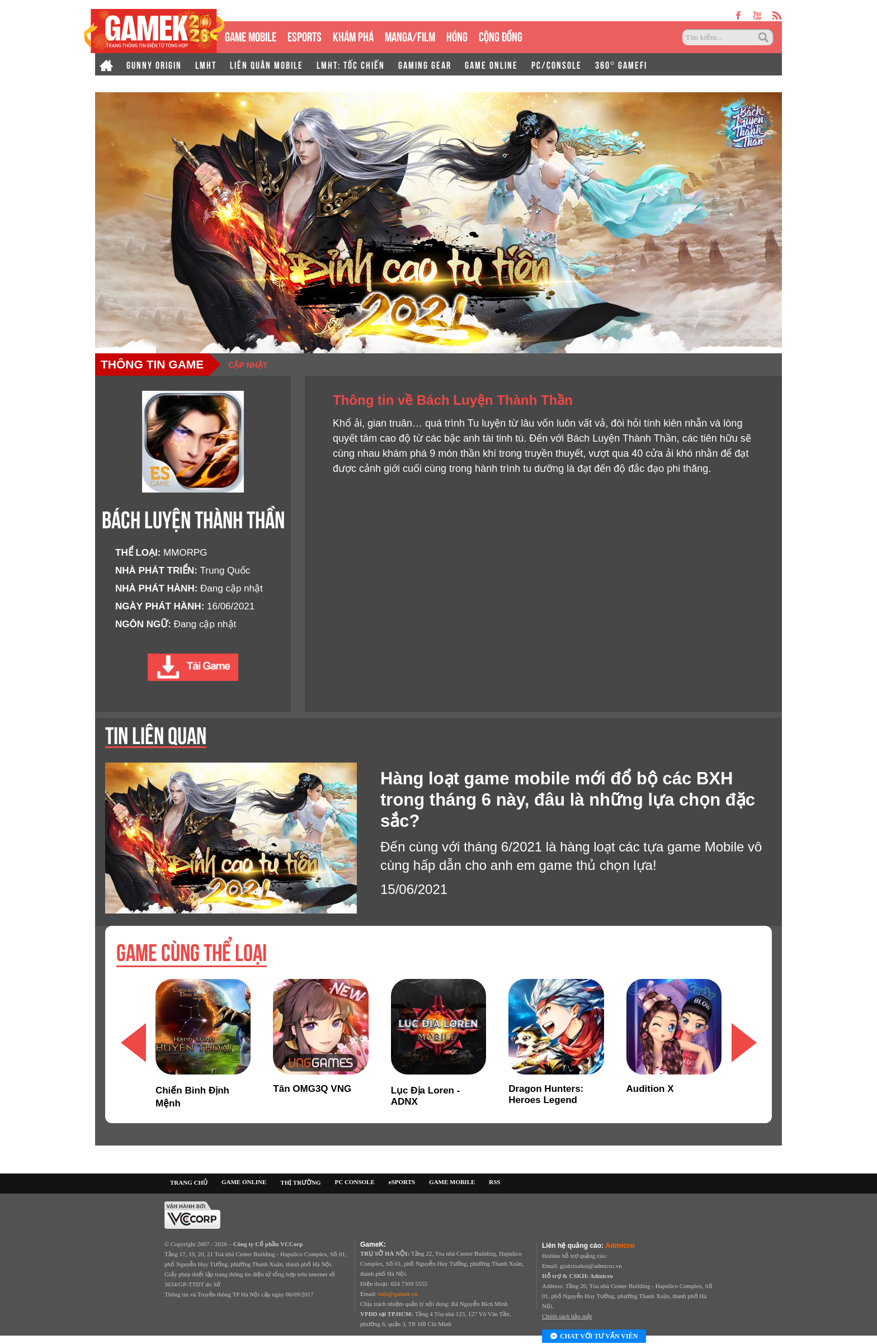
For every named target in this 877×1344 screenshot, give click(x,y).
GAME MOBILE (250, 35)
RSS (494, 1182)
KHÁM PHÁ (353, 35)
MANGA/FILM (410, 35)
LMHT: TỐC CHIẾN (351, 64)
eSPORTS (304, 35)
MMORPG (185, 552)
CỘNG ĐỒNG (500, 35)
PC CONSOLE (355, 1182)
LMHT (205, 64)
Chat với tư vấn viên (594, 1337)
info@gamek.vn (398, 1293)
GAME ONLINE (491, 64)
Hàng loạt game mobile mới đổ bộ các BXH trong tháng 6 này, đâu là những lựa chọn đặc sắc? (567, 800)
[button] (744, 1043)
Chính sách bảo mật (567, 1316)
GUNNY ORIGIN (154, 64)
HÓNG (457, 35)
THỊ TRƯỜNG (300, 1182)
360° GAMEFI (621, 64)
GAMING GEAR (424, 64)
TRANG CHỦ (189, 1182)
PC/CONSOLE (556, 64)
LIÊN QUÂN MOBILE (266, 64)
